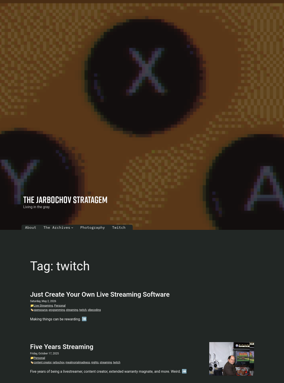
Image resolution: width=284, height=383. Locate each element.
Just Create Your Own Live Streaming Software (100, 294)
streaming (72, 309)
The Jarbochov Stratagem (65, 199)
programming (57, 309)
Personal (60, 305)
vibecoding (94, 309)
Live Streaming (43, 305)
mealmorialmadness (78, 362)
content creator (43, 362)
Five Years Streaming (62, 347)
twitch (83, 309)
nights (94, 362)
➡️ (84, 319)
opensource (41, 309)
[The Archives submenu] (72, 227)
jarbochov (58, 362)
